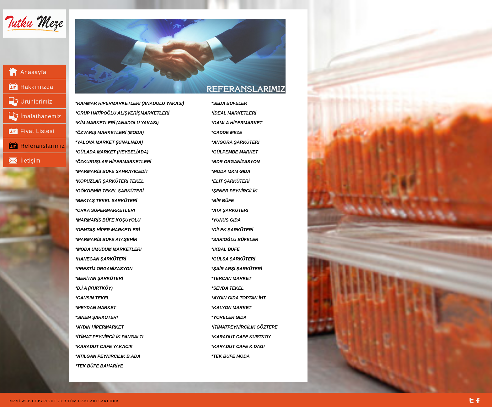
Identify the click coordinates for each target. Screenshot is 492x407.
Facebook (478, 401)
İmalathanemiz (39, 116)
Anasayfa (33, 72)
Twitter (471, 401)
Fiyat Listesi (37, 131)
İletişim (30, 161)
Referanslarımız (39, 146)
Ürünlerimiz (36, 102)
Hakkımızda (36, 87)
